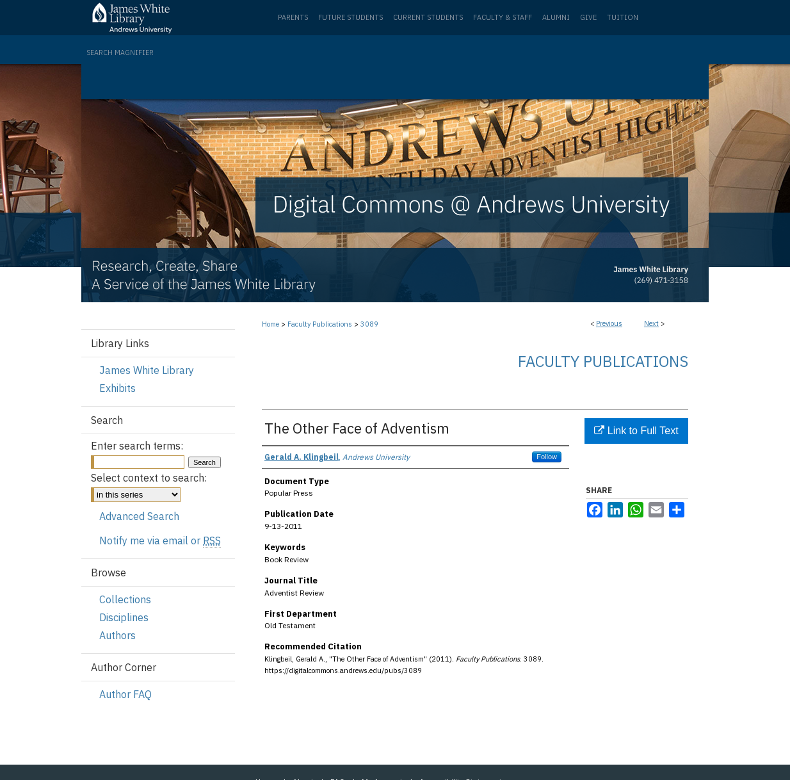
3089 (369, 324)
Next (651, 323)
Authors (117, 635)
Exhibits (117, 388)
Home (270, 324)
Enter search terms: (137, 445)
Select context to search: (149, 477)
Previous (609, 323)
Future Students (350, 17)
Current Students (428, 17)
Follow (546, 456)
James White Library (146, 370)
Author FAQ (125, 694)
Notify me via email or (160, 540)
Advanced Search (139, 516)
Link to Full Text (636, 430)
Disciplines (124, 617)
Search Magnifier (120, 52)
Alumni (556, 17)
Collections (125, 599)
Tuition (622, 17)
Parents (293, 17)
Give (588, 17)
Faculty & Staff (502, 17)
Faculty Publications (319, 324)
